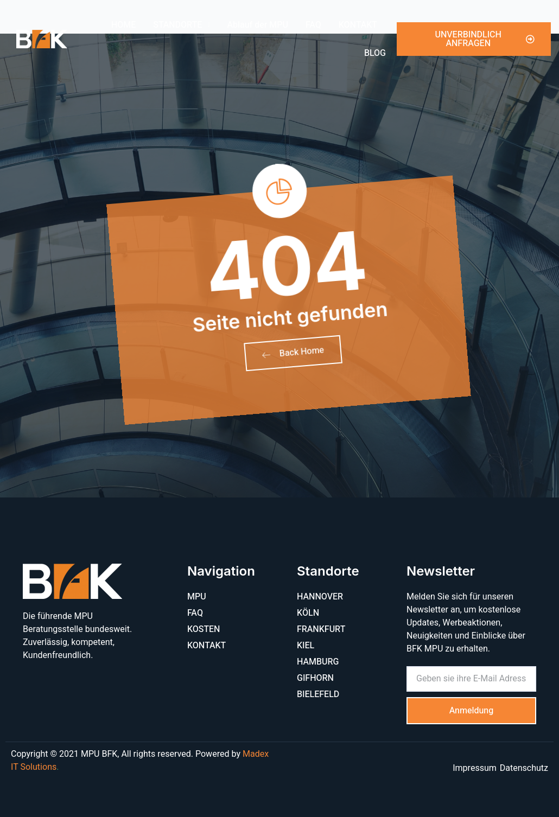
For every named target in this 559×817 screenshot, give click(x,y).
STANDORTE (181, 24)
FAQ (313, 24)
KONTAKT (358, 24)
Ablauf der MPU (257, 24)
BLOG (375, 53)
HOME (123, 24)
